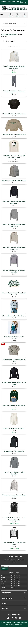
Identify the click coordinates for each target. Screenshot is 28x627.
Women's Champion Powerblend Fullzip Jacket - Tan (14, 240)
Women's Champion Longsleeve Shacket (14, 173)
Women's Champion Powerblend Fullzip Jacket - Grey (14, 218)
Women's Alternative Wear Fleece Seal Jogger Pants (14, 84)
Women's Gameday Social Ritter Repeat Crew (14, 353)
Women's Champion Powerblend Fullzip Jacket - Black (14, 195)
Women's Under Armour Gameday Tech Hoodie (14, 536)
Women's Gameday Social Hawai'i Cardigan (14, 330)
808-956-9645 (23, 3)
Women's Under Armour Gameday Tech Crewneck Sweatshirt (14, 511)
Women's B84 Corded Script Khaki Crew (14, 127)
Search (24, 16)
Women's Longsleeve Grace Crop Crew (14, 398)
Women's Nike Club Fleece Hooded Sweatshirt (14, 465)
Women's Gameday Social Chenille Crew (14, 308)
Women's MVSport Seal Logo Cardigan (14, 420)
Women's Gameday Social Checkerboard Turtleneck (14, 286)
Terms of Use (18, 624)
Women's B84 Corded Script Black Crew (14, 106)
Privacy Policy (10, 624)
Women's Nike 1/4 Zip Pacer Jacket (14, 443)
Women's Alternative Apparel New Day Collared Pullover (14, 59)
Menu (1, 14)
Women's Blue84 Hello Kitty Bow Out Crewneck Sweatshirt (14, 149)
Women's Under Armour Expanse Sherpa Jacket (14, 488)
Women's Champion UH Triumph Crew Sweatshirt (14, 263)
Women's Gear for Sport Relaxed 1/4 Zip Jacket (14, 376)
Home (2, 34)
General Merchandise (11, 34)
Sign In (10, 16)
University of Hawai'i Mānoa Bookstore (11, 1)
